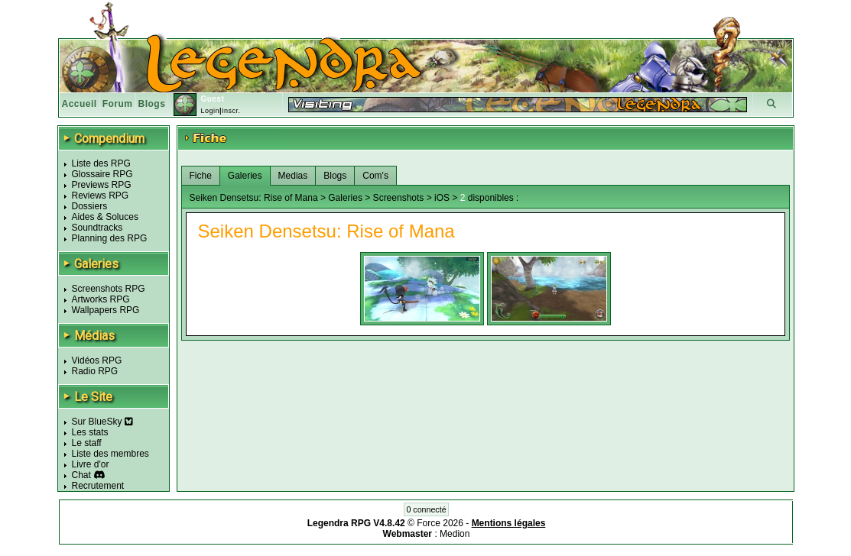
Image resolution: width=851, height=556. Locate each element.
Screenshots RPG (108, 288)
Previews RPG (102, 184)
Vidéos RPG (97, 360)
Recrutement (98, 485)
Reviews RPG (100, 195)
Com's (375, 175)
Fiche (201, 175)
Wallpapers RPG (106, 310)
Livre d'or (90, 464)
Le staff (87, 443)
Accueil (79, 104)
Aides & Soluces (105, 217)
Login (209, 111)
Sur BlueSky (102, 421)
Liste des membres (110, 453)
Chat (81, 475)
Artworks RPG (101, 299)
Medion (454, 534)
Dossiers (90, 206)
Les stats (90, 432)
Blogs (152, 104)
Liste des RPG (101, 163)
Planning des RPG (110, 238)
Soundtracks (97, 227)
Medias (293, 175)
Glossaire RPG (102, 174)
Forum (117, 104)
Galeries (245, 175)
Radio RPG (95, 371)
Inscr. (231, 111)
